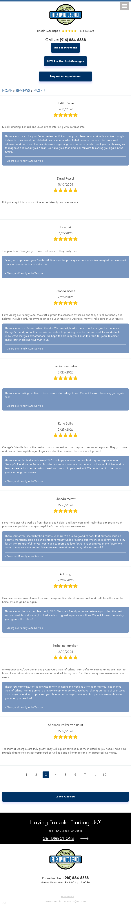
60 (104, 774)
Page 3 (39, 91)
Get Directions (58, 839)
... (95, 774)
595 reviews (87, 30)
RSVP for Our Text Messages (65, 61)
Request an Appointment (65, 77)
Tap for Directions (65, 48)
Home (7, 91)
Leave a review (65, 797)
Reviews (23, 91)
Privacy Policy (67, 897)
